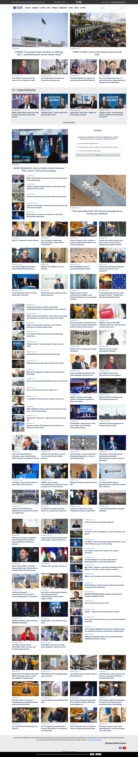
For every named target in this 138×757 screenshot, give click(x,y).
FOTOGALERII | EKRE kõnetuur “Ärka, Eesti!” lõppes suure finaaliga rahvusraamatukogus (83, 425)
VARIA (71, 8)
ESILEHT (28, 8)
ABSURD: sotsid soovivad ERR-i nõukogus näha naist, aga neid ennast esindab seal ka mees (112, 325)
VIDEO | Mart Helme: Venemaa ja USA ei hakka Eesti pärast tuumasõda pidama (25, 115)
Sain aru (92, 754)
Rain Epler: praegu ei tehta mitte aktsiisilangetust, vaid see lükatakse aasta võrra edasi (112, 728)
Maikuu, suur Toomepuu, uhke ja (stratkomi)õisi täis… (103, 576)
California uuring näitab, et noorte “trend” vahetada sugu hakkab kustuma (53, 456)
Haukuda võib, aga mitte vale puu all (54, 566)
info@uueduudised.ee (117, 2)
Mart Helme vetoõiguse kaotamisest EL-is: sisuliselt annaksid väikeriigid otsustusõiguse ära (83, 702)
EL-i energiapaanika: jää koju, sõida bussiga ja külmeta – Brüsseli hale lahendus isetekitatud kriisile (111, 295)
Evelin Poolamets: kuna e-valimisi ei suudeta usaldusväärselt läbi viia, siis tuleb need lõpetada (83, 242)
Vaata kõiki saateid (69, 122)
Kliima (33, 184)
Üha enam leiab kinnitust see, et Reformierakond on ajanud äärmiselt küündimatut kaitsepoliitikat (112, 80)
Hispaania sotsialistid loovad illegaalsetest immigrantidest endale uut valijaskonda (25, 511)
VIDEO (76, 8)
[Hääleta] (98, 155)
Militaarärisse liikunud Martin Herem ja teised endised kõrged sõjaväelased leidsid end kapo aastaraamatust (83, 325)
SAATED (43, 8)
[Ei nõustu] (136, 754)
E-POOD (83, 8)
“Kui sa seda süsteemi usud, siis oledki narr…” (42, 390)
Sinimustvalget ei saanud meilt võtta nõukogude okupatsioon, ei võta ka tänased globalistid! (83, 456)
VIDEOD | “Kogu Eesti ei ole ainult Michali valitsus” (102, 612)
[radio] (98, 143)
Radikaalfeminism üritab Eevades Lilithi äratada (43, 354)
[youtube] (80, 2)
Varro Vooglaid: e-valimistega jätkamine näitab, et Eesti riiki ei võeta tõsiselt (52, 242)
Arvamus (77, 48)
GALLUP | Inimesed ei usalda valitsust (25, 240)
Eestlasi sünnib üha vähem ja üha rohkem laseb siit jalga (46, 196)
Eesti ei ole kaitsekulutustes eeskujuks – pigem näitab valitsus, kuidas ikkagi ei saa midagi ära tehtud (25, 456)
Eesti (18, 48)
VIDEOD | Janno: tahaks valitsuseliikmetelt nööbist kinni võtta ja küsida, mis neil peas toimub (54, 484)
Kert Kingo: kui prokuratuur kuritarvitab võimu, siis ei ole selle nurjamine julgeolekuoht (24, 647)
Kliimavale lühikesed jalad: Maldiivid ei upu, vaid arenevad (46, 381)
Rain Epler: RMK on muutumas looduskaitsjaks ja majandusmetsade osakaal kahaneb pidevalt (25, 702)
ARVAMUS (35, 8)
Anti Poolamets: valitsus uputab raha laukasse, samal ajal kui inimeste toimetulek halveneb (112, 676)
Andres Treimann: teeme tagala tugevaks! (99, 522)
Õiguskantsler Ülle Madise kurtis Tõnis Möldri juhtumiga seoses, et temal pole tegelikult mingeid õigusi (25, 676)
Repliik (106, 320)
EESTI (49, 8)
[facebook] (77, 2)
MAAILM (55, 8)
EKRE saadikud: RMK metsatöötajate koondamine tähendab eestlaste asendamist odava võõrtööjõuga (112, 702)
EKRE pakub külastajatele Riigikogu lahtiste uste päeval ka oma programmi (111, 269)
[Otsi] (110, 7)
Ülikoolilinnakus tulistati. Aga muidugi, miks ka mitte (45, 363)
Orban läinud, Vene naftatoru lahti (97, 603)
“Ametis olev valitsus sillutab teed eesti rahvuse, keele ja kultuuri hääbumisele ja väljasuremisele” (111, 242)
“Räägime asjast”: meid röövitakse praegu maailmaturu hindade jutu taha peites (111, 115)
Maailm (77, 76)
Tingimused (98, 754)
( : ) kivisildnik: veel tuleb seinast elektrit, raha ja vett (45, 399)
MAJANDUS (63, 8)
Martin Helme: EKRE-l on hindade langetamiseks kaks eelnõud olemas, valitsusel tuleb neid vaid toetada (25, 568)
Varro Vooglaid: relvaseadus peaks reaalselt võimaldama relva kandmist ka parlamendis (54, 728)
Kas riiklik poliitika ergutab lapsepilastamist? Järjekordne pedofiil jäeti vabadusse (112, 484)
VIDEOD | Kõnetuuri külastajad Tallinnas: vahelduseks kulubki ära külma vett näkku (82, 399)
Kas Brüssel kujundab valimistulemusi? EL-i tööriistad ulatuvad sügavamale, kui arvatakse (24, 594)
